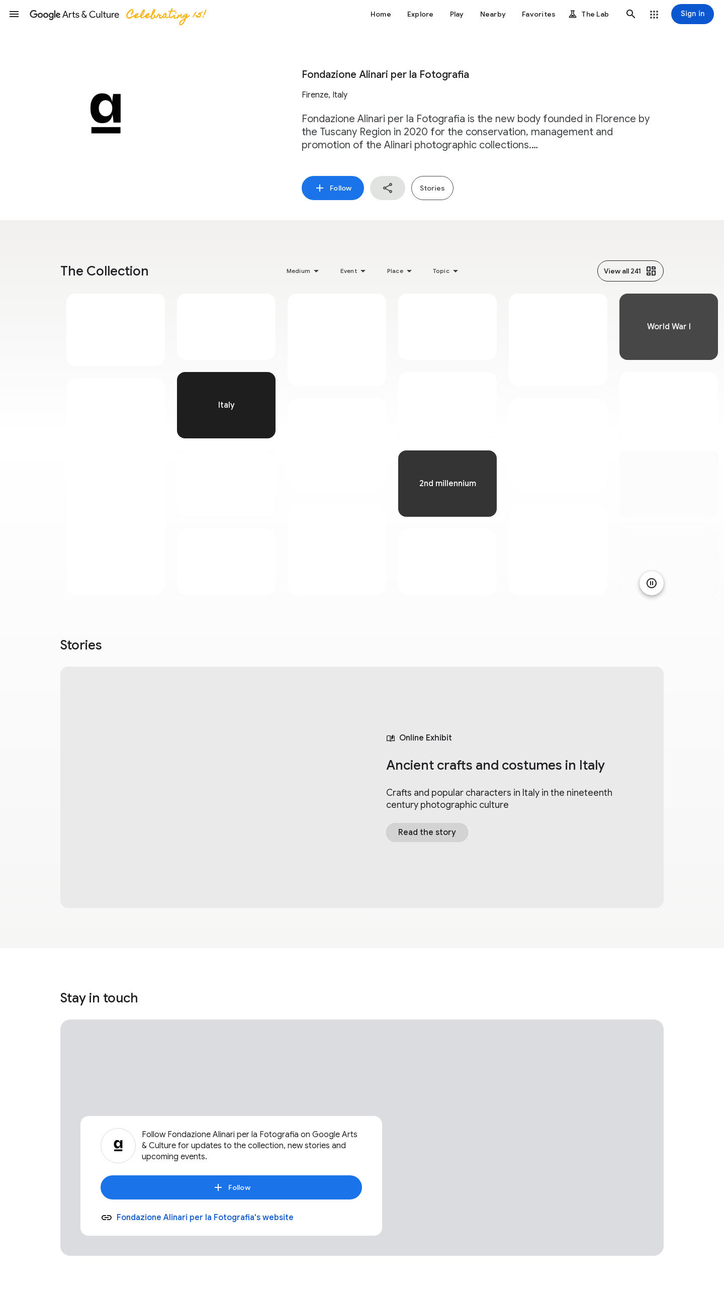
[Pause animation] (652, 583)
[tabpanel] (115, 444)
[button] (14, 14)
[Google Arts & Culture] (117, 14)
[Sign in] (692, 14)
